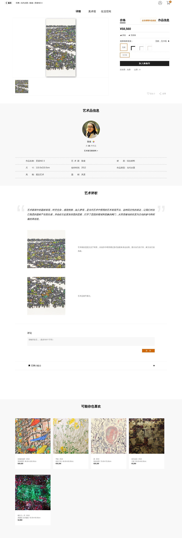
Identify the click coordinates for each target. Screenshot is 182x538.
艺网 (17, 3)
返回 (9, 3)
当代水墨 (24, 3)
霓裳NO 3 (38, 3)
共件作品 (91, 146)
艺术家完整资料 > (91, 151)
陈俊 (31, 3)
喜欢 (151, 93)
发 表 (148, 351)
